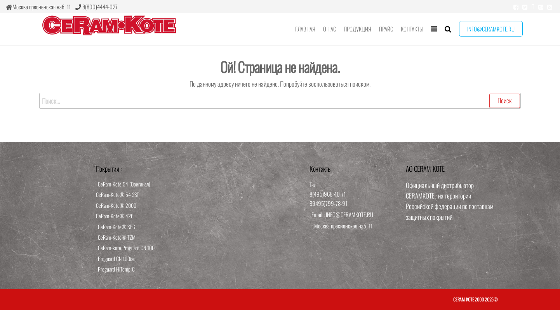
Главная (305, 28)
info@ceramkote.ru (491, 28)
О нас (329, 28)
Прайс (386, 28)
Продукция (357, 28)
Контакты (412, 28)
